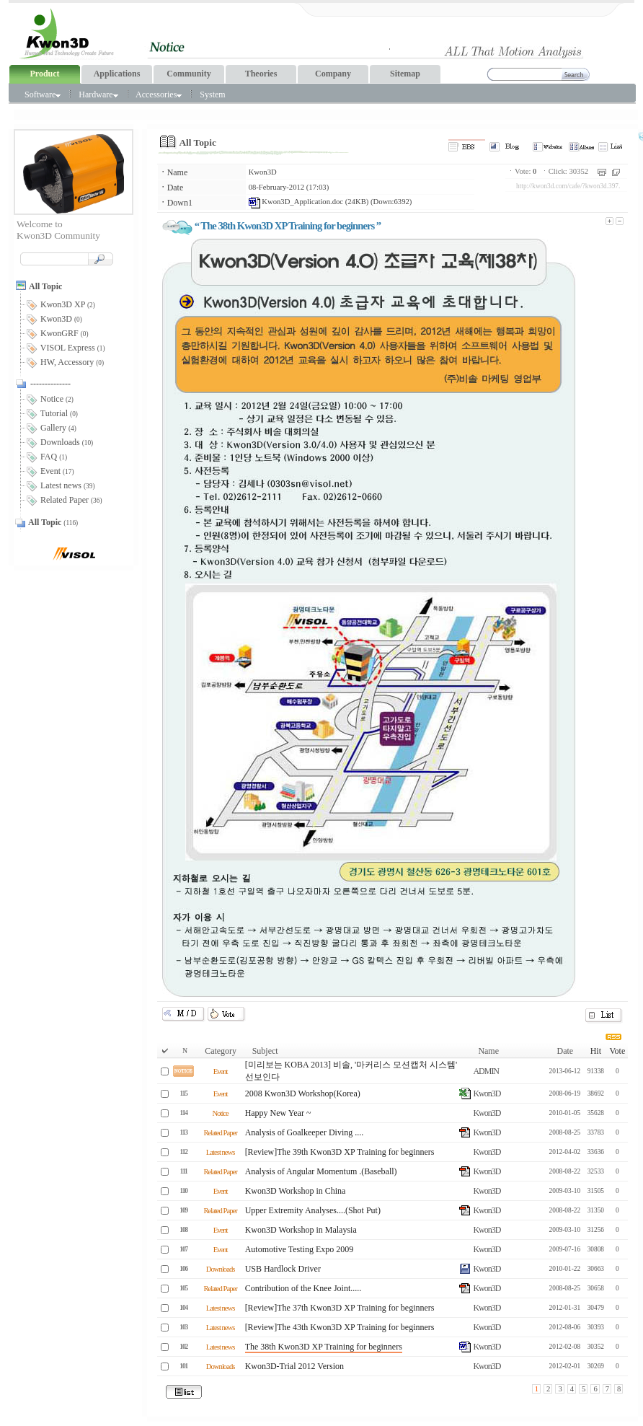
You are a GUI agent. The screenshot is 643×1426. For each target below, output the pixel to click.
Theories (261, 74)
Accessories (159, 94)
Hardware (98, 94)
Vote (617, 1051)
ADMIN (486, 1071)
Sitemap (405, 74)
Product (44, 74)
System (212, 94)
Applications (117, 74)
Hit (595, 1051)
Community (188, 74)
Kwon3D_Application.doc (296, 202)
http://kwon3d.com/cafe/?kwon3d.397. (568, 186)
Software (43, 94)
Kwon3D (263, 172)
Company (333, 74)
